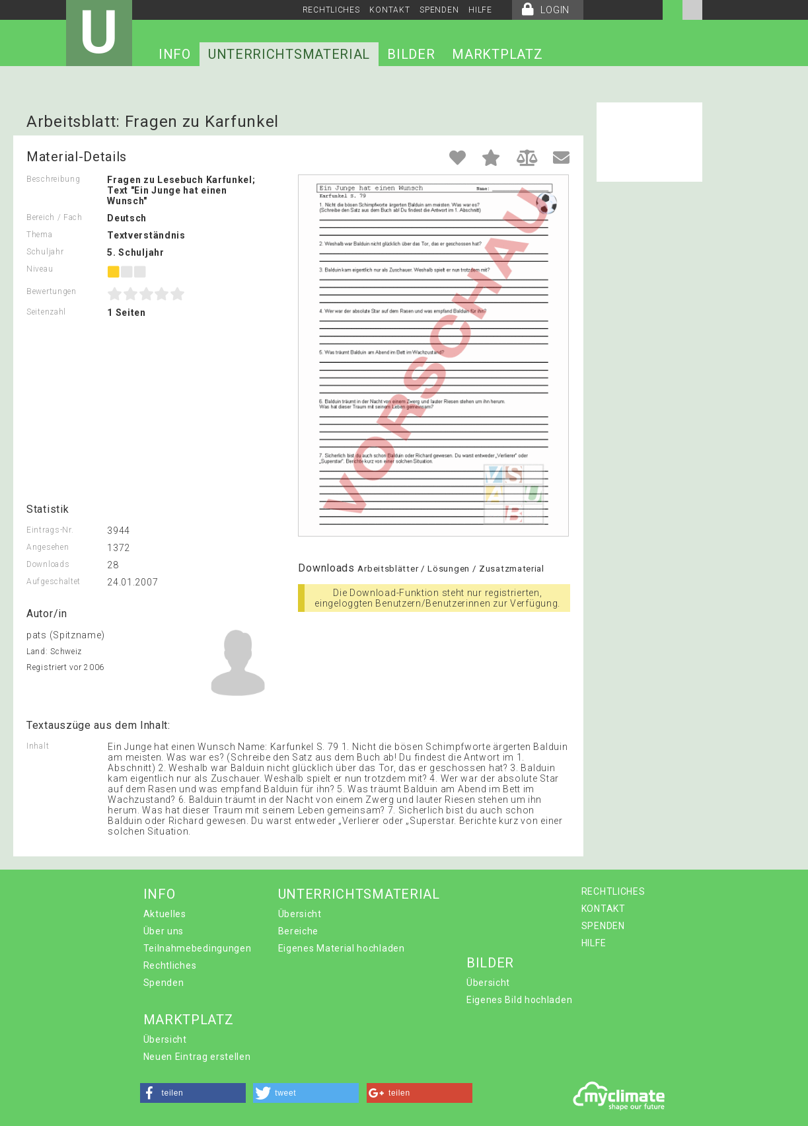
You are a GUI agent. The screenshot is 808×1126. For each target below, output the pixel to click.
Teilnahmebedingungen (197, 948)
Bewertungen (51, 291)
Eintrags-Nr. (49, 530)
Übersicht (300, 914)
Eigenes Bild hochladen (519, 1000)
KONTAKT (389, 10)
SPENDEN (439, 10)
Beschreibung (53, 179)
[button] (193, 1093)
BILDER (411, 54)
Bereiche (298, 931)
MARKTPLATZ (497, 54)
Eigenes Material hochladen (341, 948)
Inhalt (37, 746)
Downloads (47, 564)
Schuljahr (44, 251)
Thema (39, 234)
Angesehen (47, 547)
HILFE (480, 10)
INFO (175, 54)
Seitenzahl (46, 312)
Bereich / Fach (54, 217)
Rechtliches (170, 965)
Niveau (39, 269)
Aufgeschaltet (53, 581)
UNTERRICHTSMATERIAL (289, 54)
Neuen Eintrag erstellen (197, 1056)
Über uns (163, 931)
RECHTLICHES (331, 10)
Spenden (163, 982)
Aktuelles (164, 914)
